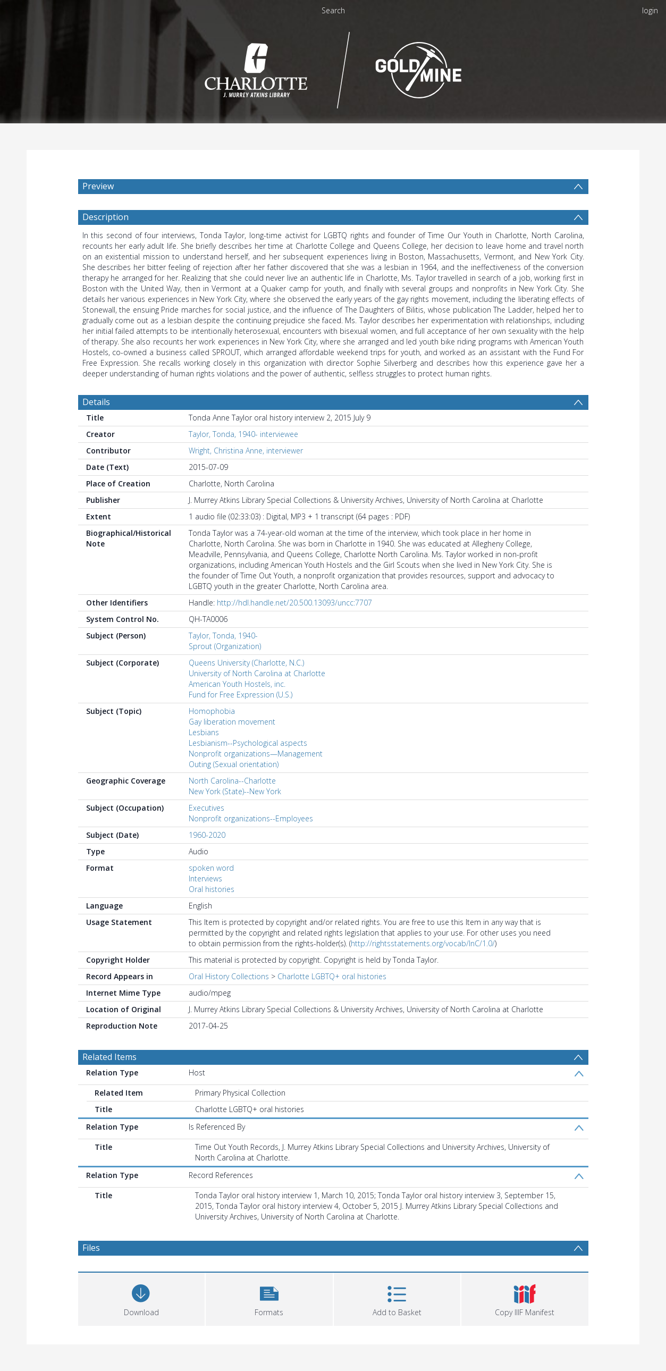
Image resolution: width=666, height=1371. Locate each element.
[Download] (141, 1298)
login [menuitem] (650, 10)
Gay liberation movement (232, 722)
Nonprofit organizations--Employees (251, 818)
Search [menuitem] (333, 10)
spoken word (211, 868)
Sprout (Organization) (225, 646)
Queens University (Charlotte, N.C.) (246, 663)
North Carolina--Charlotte (232, 781)
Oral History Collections (229, 976)
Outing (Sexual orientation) (234, 764)
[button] (269, 1298)
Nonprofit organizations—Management (256, 753)
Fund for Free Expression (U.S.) (240, 694)
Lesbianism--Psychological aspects (248, 743)
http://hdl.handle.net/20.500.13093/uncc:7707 (294, 603)
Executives (206, 808)
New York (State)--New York (235, 791)
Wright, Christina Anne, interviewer (246, 450)
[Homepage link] (333, 67)
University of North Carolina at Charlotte (257, 673)
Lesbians (204, 732)
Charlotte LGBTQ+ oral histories (331, 976)
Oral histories (211, 889)
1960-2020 (207, 835)
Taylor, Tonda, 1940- (223, 635)
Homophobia (212, 711)
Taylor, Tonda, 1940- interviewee (243, 434)
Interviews (205, 878)
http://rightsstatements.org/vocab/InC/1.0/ (423, 943)
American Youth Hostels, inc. (237, 684)
